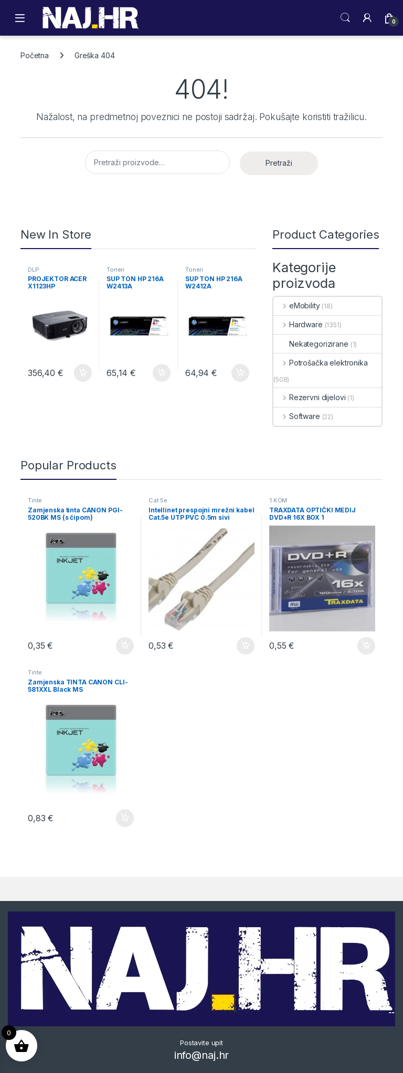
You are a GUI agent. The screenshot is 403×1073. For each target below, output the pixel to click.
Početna (34, 55)
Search (345, 18)
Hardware (298, 324)
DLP (33, 269)
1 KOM (278, 500)
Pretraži (279, 162)
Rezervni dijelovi (309, 397)
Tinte (35, 500)
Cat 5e (158, 500)
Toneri (115, 269)
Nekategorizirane (310, 343)
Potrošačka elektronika (320, 362)
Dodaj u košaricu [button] (83, 373)
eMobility (296, 305)
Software (296, 416)
